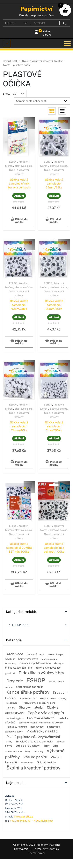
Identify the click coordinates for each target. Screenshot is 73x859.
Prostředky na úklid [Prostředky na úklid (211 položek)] (42, 731)
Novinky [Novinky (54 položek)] (10, 707)
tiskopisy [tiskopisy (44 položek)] (38, 751)
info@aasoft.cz (23, 816)
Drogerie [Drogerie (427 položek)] (14, 680)
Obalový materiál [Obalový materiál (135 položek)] (31, 707)
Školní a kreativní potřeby (37, 61)
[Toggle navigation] (67, 43)
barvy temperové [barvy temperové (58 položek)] (28, 658)
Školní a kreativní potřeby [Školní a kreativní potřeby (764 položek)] (33, 768)
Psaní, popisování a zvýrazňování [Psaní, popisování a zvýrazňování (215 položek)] (33, 737)
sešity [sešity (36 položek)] (9, 741)
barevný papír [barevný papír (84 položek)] (35, 654)
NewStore (49, 849)
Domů (6, 61)
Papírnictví (36, 8)
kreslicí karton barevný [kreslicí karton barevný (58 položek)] (53, 698)
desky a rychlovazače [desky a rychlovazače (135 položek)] (35, 663)
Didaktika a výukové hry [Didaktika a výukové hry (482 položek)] (41, 672)
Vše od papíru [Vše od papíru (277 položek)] (35, 757)
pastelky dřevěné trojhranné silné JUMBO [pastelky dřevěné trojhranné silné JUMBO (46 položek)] (41, 722)
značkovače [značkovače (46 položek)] (27, 762)
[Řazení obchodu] (42, 101)
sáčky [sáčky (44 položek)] (46, 745)
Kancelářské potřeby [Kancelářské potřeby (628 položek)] (28, 692)
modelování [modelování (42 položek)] (12, 703)
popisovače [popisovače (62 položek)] (37, 726)
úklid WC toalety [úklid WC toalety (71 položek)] (46, 762)
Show (6, 94)
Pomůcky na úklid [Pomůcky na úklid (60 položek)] (16, 726)
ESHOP (16, 61)
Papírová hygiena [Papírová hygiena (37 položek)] (15, 718)
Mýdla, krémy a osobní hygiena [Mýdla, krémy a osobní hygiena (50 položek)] (38, 703)
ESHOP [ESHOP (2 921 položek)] (35, 680)
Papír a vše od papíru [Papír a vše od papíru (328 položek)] (46, 713)
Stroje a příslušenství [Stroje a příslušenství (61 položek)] (28, 745)
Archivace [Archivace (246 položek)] (14, 654)
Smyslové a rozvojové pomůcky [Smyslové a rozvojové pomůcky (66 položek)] (34, 741)
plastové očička (24, 165)
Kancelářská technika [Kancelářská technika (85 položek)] (29, 687)
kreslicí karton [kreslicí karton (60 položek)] (28, 698)
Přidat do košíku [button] (21, 221)
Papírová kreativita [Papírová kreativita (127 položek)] (40, 718)
